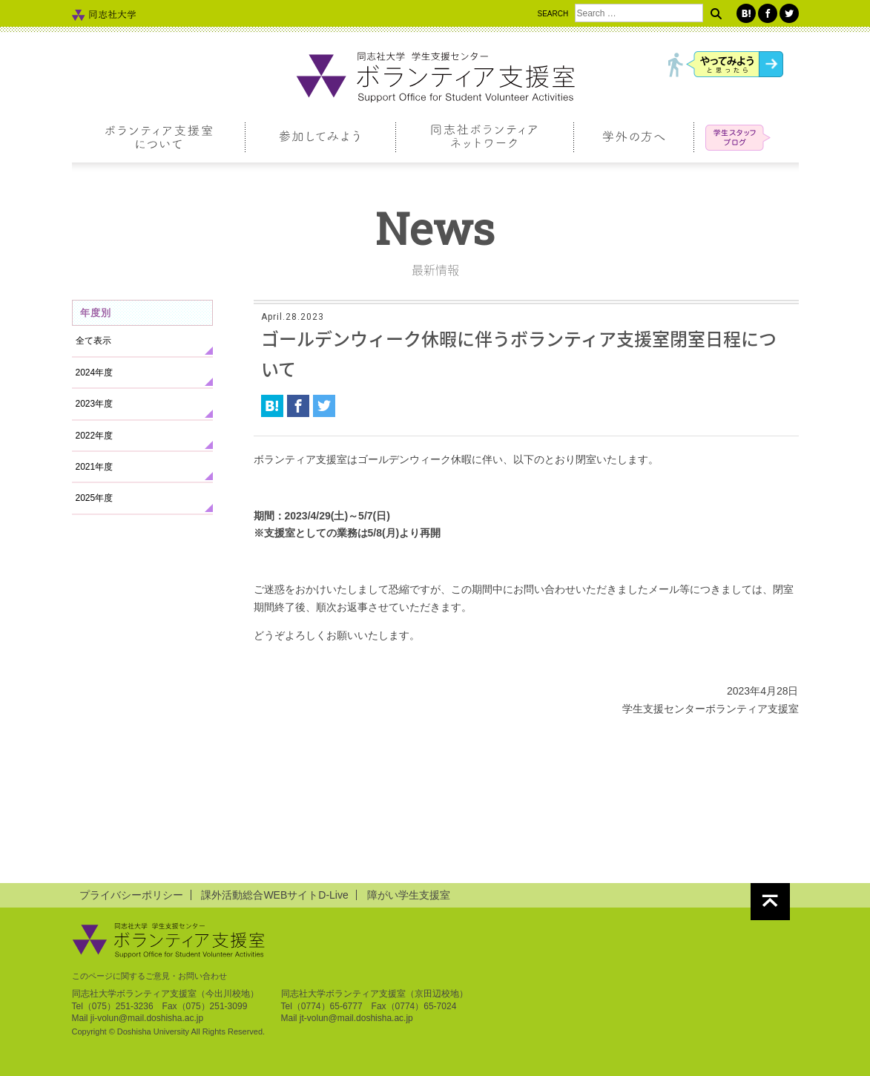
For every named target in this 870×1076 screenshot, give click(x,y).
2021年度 (94, 467)
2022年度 (94, 435)
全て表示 (93, 340)
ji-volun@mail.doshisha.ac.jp (146, 1018)
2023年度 (94, 403)
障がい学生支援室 (408, 895)
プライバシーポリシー (131, 895)
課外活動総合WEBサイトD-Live (274, 895)
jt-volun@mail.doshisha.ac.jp (356, 1018)
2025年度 (94, 498)
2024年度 (94, 372)
